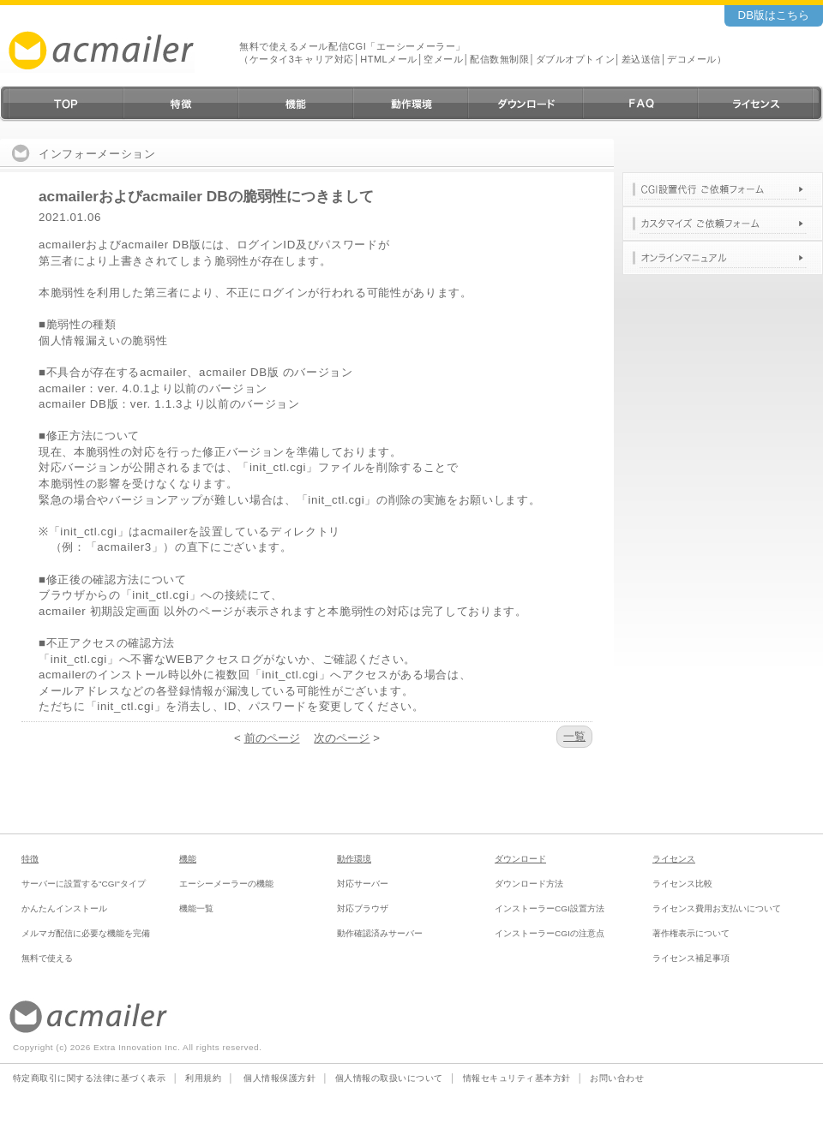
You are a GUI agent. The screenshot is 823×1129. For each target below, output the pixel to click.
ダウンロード (520, 858)
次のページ (341, 738)
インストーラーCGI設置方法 (549, 908)
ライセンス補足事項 (691, 958)
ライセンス (673, 858)
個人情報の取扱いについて (389, 1078)
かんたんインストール (64, 908)
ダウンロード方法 (529, 883)
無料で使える (47, 958)
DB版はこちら (773, 15)
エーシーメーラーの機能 (226, 883)
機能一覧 (196, 908)
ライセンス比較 (682, 883)
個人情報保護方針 (279, 1078)
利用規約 (203, 1078)
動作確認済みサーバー (380, 933)
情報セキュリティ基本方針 (517, 1078)
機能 (187, 858)
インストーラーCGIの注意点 (549, 933)
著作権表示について (691, 933)
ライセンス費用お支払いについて (716, 908)
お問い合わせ (617, 1078)
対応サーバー (362, 883)
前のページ (272, 738)
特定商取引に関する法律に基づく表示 (89, 1078)
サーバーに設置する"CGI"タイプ (83, 883)
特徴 (30, 858)
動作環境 (354, 858)
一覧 (574, 736)
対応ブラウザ (362, 908)
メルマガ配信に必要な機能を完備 (85, 933)
